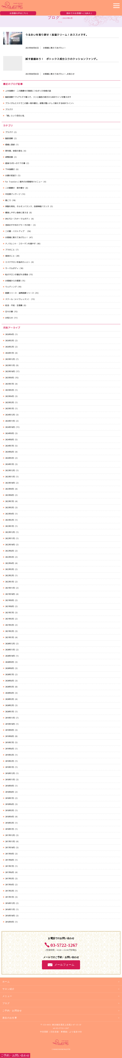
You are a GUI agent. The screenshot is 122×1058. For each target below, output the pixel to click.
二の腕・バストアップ (15, 231)
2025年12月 (10, 359)
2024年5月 (9, 458)
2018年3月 (9, 822)
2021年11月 (10, 588)
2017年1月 (9, 897)
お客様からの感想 (12, 280)
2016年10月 (10, 915)
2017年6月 (9, 872)
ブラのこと (10, 249)
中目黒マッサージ (12, 194)
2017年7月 (9, 866)
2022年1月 (9, 581)
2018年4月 (9, 816)
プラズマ (9, 109)
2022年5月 (9, 557)
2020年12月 (10, 643)
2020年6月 (9, 680)
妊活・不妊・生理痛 (13, 305)
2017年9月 (9, 853)
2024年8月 (9, 439)
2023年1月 (9, 526)
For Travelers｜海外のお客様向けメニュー (23, 181)
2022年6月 (9, 550)
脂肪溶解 (9, 138)
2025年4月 (9, 396)
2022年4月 (9, 563)
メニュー (7, 996)
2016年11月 (10, 909)
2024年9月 (9, 433)
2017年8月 (9, 860)
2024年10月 (10, 427)
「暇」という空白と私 (14, 115)
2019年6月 (9, 748)
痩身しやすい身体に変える (16, 212)
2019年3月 (9, 755)
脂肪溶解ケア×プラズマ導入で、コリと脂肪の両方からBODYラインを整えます (38, 97)
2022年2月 (9, 575)
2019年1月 (9, 767)
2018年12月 (10, 773)
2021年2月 (9, 631)
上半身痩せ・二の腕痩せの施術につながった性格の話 (28, 90)
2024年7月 (9, 445)
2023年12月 (10, 470)
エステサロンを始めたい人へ (17, 262)
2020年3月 (9, 699)
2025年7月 (9, 383)
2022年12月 (10, 532)
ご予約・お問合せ (12, 1010)
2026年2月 (9, 346)
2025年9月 (9, 377)
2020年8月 (9, 668)
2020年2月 (9, 705)
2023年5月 (9, 507)
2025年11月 (10, 365)
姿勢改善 (9, 157)
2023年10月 (10, 482)
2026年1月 (9, 353)
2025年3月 (9, 402)
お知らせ (9, 317)
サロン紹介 (8, 989)
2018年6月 (9, 804)
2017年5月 (9, 878)
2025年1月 (9, 408)
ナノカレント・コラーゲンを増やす (20, 243)
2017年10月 (10, 847)
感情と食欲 (10, 144)
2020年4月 (9, 693)
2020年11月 (10, 649)
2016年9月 (9, 921)
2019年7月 (9, 742)
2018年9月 (9, 785)
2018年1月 (9, 829)
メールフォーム (64, 964)
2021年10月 (10, 594)
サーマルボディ (12, 268)
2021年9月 (9, 600)
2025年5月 (9, 390)
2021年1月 (9, 637)
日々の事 (9, 311)
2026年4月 (9, 334)
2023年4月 (9, 513)
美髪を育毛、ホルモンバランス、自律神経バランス (27, 206)
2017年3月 (9, 890)
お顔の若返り (11, 175)
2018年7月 (9, 798)
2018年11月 (10, 779)
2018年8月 (9, 792)
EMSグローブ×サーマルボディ (17, 218)
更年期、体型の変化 (13, 150)
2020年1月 (9, 711)
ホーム (6, 981)
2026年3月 (9, 340)
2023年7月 (9, 501)
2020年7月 (9, 674)
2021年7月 (9, 612)
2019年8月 (9, 736)
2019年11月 (10, 717)
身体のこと (10, 256)
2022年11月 (10, 538)
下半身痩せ (10, 169)
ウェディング (11, 286)
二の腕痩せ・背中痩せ (14, 188)
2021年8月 (9, 606)
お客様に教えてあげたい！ (16, 237)
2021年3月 (9, 625)
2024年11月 (10, 421)
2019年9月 (9, 730)
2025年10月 (10, 371)
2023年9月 (9, 489)
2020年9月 (9, 662)
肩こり (8, 200)
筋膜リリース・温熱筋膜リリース (19, 293)
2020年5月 (9, 686)
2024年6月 (9, 451)
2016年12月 (10, 903)
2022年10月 (10, 544)
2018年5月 (9, 810)
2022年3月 (9, 569)
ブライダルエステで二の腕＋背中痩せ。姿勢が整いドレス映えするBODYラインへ (39, 103)
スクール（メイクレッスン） (17, 299)
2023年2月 (9, 520)
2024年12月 (10, 414)
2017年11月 (10, 841)
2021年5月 (9, 618)
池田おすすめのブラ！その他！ (18, 225)
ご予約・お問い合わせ (15, 1055)
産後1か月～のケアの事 (15, 163)
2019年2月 (9, 761)
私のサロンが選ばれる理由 (16, 274)
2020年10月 (10, 656)
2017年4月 (9, 884)
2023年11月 (10, 476)
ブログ (6, 1003)
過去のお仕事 (9, 1018)
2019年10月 (10, 724)
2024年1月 (9, 464)
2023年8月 (9, 495)
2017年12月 (10, 835)
